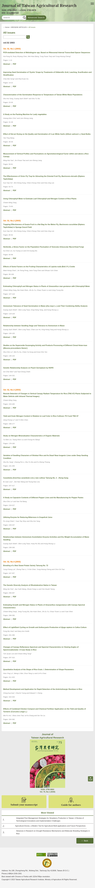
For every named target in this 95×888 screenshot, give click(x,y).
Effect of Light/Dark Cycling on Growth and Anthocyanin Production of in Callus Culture (45, 627)
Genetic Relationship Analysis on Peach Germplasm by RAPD (28, 368)
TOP (90, 780)
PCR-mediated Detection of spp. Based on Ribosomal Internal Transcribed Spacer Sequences (46, 52)
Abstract (6, 64)
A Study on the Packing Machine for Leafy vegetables (25, 114)
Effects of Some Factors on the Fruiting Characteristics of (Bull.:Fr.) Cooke (39, 267)
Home (7, 27)
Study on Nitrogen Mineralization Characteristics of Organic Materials (31, 436)
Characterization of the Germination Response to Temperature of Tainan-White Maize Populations (42, 95)
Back (86, 841)
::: (4, 27)
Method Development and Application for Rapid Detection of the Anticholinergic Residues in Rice (42, 689)
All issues (32, 27)
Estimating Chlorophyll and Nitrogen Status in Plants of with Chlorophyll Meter (46, 286)
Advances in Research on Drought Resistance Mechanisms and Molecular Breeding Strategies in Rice (53, 832)
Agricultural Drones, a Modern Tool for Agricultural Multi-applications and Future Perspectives (50, 826)
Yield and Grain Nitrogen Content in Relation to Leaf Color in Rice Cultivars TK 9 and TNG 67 (40, 416)
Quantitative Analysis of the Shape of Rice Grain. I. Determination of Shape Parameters (38, 669)
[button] (92, 4)
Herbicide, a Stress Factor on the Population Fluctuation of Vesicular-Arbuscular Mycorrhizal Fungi (43, 247)
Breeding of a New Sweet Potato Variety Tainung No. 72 (25, 565)
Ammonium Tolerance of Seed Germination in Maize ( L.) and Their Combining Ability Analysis (45, 306)
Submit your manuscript (24, 801)
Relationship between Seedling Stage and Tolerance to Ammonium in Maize (34, 326)
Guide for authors (71, 801)
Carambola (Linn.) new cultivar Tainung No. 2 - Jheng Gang (35, 478)
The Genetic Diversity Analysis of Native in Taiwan (30, 585)
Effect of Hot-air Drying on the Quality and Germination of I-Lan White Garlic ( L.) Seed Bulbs (47, 134)
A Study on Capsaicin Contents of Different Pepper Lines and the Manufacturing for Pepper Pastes (43, 498)
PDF (14, 64)
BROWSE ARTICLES (19, 27)
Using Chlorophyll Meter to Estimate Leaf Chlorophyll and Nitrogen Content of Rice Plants (39, 199)
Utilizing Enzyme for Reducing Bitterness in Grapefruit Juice (27, 517)
